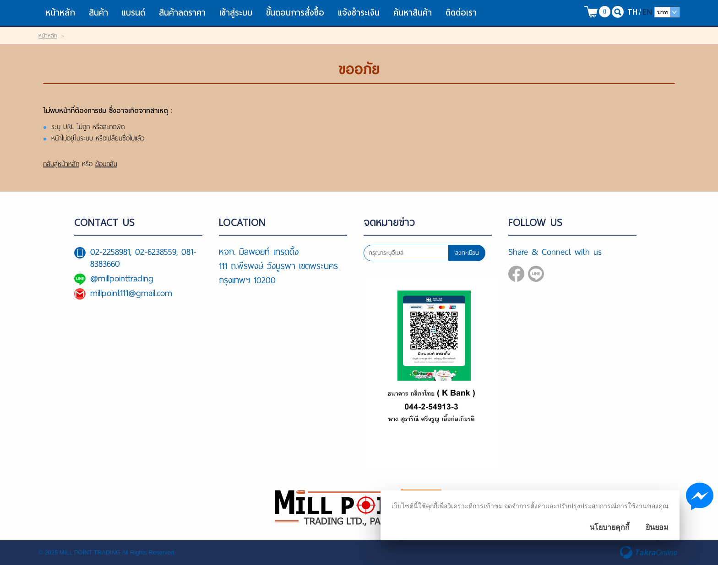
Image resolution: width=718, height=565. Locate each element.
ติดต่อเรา (461, 12)
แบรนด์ (133, 12)
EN (647, 11)
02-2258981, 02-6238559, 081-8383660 (143, 257)
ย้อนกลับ (106, 164)
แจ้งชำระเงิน (359, 12)
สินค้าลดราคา (182, 12)
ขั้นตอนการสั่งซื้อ (295, 12)
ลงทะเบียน (467, 253)
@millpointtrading (121, 278)
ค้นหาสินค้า (412, 12)
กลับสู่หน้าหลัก (61, 164)
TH (632, 11)
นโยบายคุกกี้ (609, 527)
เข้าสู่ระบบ (235, 12)
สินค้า (98, 12)
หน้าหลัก (60, 12)
